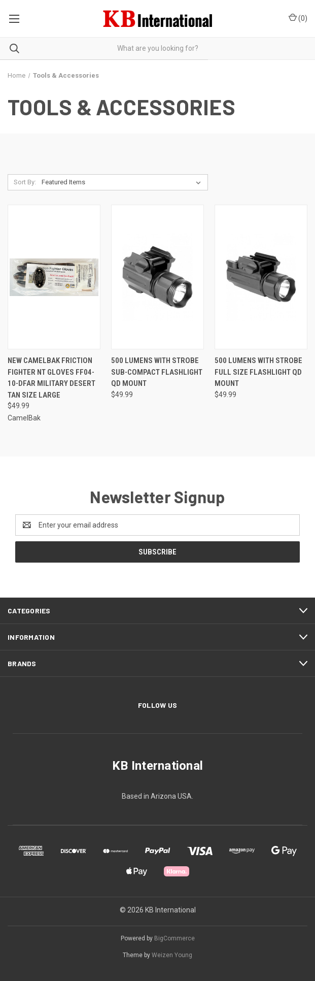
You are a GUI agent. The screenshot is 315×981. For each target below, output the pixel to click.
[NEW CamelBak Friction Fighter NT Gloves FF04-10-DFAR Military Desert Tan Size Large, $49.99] (54, 277)
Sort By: (25, 182)
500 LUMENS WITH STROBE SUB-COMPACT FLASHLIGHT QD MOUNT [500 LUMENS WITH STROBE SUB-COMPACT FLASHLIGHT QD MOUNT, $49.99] (156, 372)
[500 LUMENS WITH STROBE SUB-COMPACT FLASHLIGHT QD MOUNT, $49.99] (157, 277)
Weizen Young (172, 955)
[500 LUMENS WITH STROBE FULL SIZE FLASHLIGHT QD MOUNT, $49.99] (261, 277)
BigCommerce (174, 938)
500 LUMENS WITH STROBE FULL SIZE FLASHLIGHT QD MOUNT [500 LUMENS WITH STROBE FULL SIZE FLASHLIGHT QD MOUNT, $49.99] (258, 372)
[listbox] (123, 182)
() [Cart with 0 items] (298, 17)
